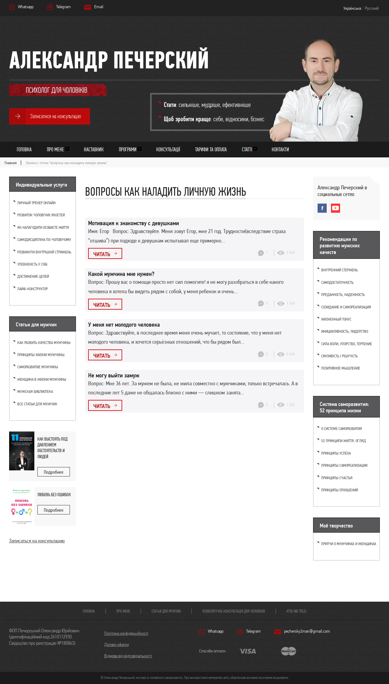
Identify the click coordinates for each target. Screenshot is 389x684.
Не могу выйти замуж (113, 375)
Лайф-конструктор (32, 289)
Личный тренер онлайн (36, 203)
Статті (247, 149)
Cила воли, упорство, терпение (346, 344)
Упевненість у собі (32, 264)
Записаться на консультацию (37, 541)
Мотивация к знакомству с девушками (133, 223)
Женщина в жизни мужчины (41, 379)
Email (98, 6)
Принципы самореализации (344, 465)
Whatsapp (25, 6)
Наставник (94, 149)
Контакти (280, 149)
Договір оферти (116, 644)
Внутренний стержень (339, 270)
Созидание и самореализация (346, 307)
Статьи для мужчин (166, 611)
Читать (101, 254)
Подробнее (54, 472)
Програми (127, 149)
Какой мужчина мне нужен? (121, 273)
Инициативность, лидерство (344, 331)
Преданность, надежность (343, 294)
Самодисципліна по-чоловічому (44, 239)
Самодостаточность (337, 282)
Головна (24, 149)
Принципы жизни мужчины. (41, 354)
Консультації (168, 149)
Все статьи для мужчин (37, 404)
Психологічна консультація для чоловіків (233, 611)
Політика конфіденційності (126, 633)
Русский (372, 8)
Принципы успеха (336, 453)
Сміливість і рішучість (339, 356)
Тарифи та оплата (211, 149)
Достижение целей (33, 276)
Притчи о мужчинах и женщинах (348, 543)
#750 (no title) (296, 611)
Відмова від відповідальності (128, 655)
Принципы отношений (339, 490)
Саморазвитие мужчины (37, 367)
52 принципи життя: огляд (343, 440)
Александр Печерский (109, 60)
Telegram (63, 6)
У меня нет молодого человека (124, 324)
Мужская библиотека (35, 391)
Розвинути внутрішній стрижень (44, 252)
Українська (352, 8)
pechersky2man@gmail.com (307, 631)
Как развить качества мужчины (44, 342)
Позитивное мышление (340, 368)
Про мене (55, 149)
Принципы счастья (337, 478)
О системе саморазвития (341, 428)
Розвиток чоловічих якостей (41, 215)
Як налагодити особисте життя (43, 227)
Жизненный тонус (336, 319)
